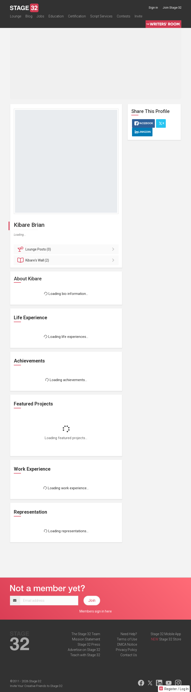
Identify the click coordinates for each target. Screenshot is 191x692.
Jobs (40, 18)
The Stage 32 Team (85, 634)
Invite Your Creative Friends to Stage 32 (36, 686)
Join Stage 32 (172, 7)
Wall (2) (67, 260)
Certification (77, 18)
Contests (123, 18)
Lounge (15, 18)
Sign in (153, 7)
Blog (28, 18)
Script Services (101, 18)
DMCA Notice (127, 644)
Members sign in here (95, 611)
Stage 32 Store (170, 639)
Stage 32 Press (89, 644)
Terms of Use (127, 639)
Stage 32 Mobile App (166, 634)
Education (56, 18)
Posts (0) (67, 249)
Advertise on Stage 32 (84, 650)
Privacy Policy (126, 650)
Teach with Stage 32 (85, 655)
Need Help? (129, 634)
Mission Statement (86, 639)
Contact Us (128, 655)
